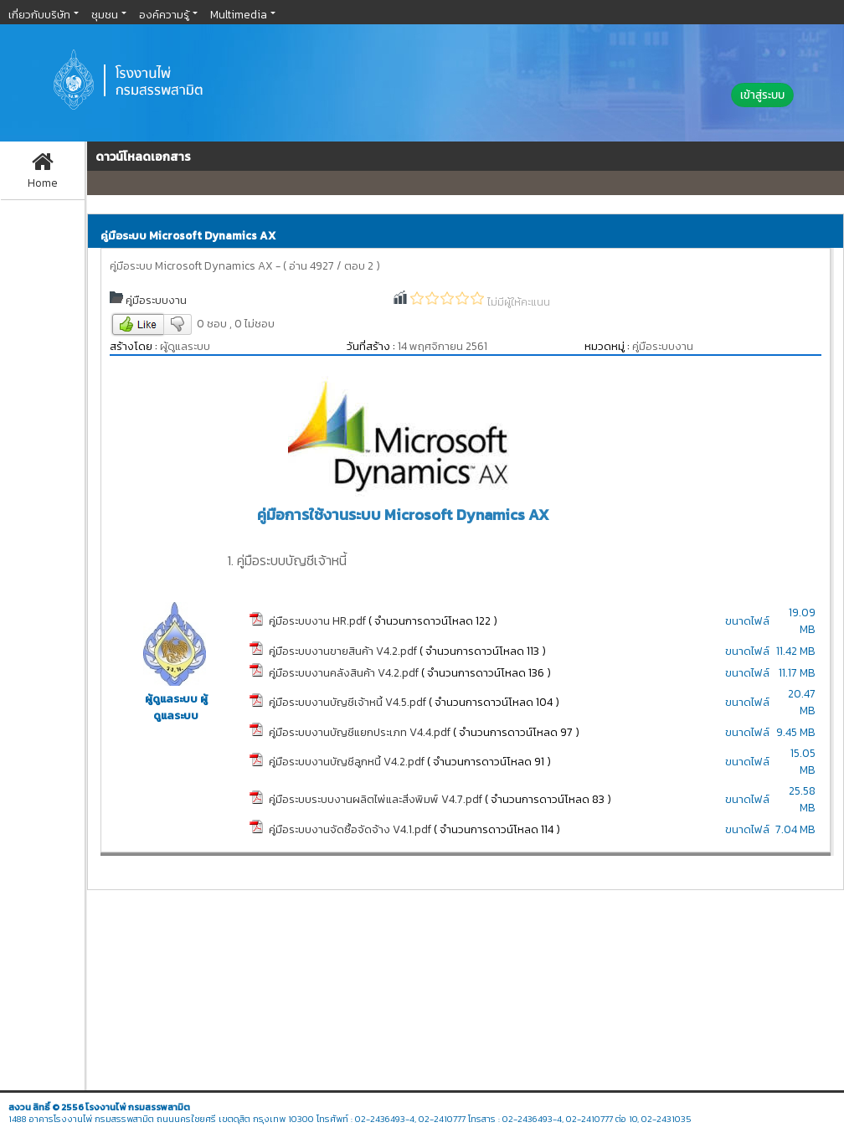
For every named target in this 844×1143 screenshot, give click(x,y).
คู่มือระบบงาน (156, 299)
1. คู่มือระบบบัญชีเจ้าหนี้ (287, 560)
